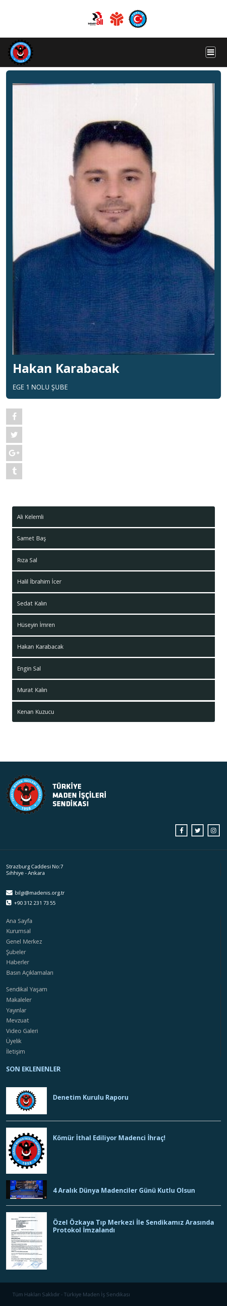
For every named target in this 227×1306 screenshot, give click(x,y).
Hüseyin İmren (36, 625)
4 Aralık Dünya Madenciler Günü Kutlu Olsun (124, 1190)
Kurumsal (18, 931)
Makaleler (19, 999)
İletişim (15, 1051)
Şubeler (16, 952)
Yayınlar (16, 1010)
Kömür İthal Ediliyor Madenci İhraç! (109, 1138)
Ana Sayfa (19, 921)
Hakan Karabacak (40, 646)
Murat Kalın (32, 690)
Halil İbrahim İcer (39, 581)
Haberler (17, 962)
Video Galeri (22, 1031)
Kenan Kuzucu (35, 711)
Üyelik (13, 1041)
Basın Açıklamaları (29, 972)
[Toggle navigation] (211, 52)
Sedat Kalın (32, 603)
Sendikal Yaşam (26, 989)
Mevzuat (17, 1020)
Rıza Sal (27, 560)
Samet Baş (31, 538)
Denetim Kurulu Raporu (90, 1097)
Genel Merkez (24, 941)
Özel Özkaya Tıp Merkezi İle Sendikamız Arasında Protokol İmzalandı (133, 1226)
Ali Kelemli (30, 517)
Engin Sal (29, 668)
